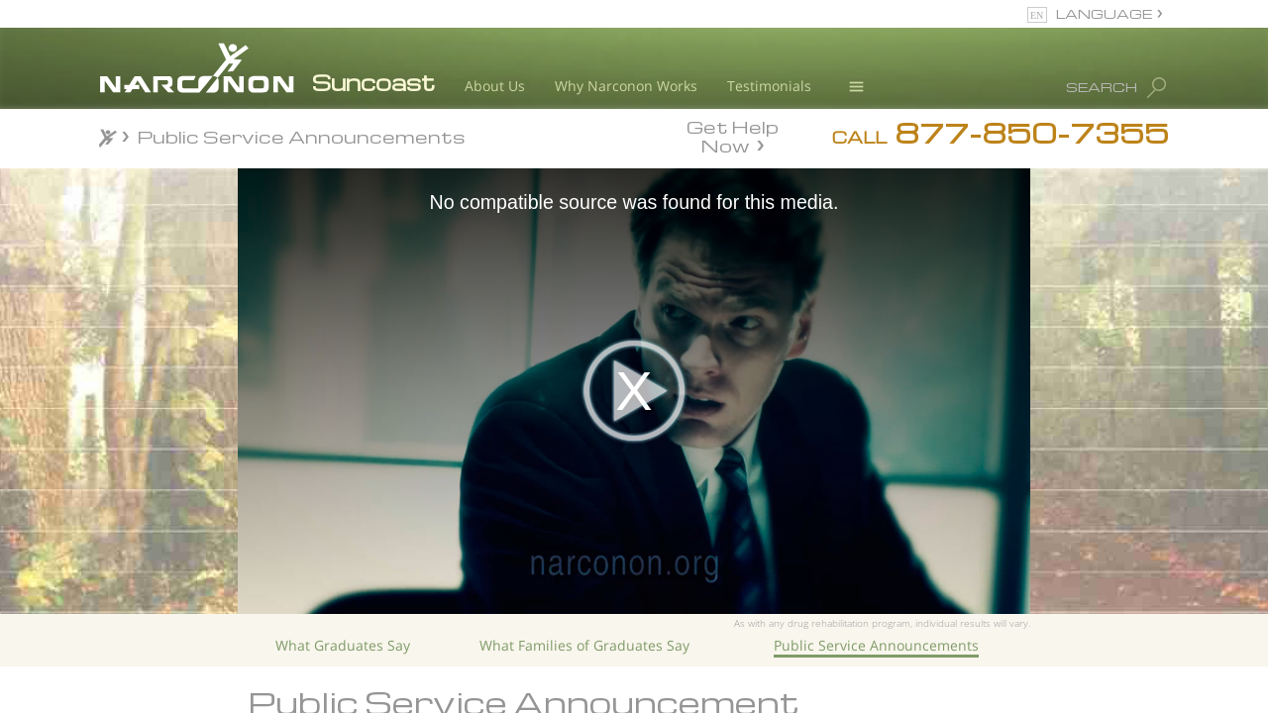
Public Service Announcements (876, 645)
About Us (495, 85)
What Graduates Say (342, 645)
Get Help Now (733, 134)
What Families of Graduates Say (584, 645)
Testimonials (769, 85)
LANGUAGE (1104, 13)
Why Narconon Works (626, 85)
